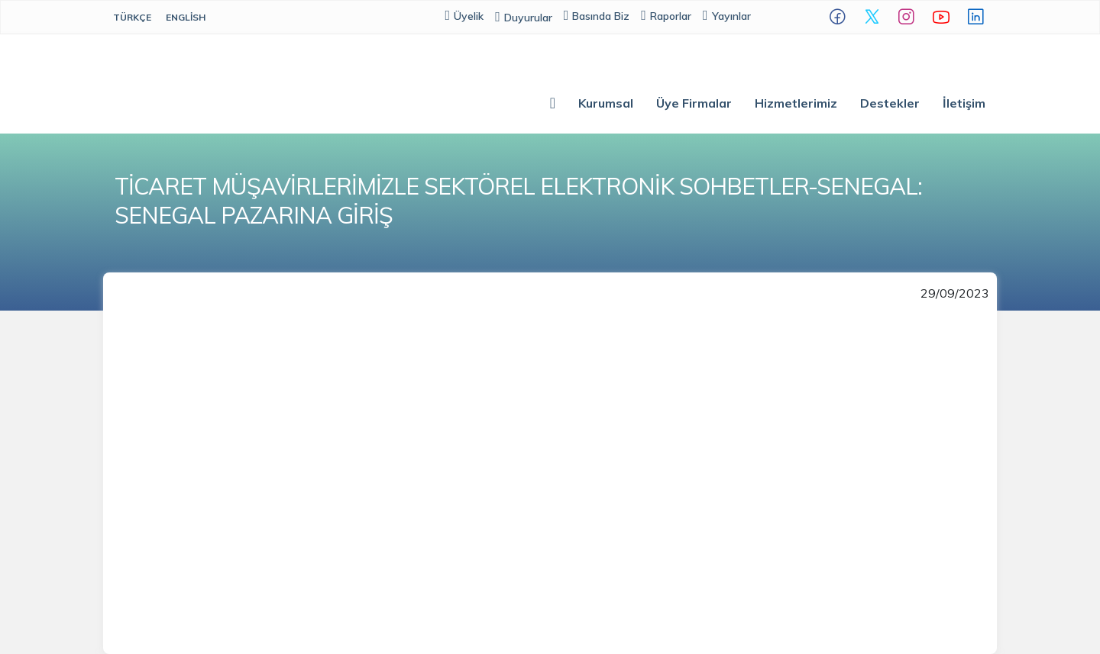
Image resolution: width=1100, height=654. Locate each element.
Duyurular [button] (523, 17)
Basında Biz (597, 16)
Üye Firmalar (694, 103)
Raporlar (666, 16)
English (185, 17)
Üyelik (464, 16)
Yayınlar (727, 16)
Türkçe (132, 17)
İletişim (964, 103)
